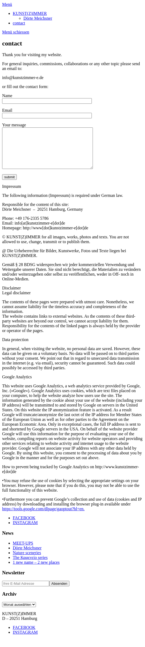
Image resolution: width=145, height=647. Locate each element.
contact (19, 23)
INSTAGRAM (25, 530)
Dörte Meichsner (37, 18)
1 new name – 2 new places (36, 570)
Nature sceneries (27, 560)
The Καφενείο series (30, 565)
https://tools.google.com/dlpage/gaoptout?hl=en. (43, 517)
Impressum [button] (11, 194)
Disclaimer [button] (11, 296)
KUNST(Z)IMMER (30, 13)
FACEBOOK (24, 526)
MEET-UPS (23, 551)
